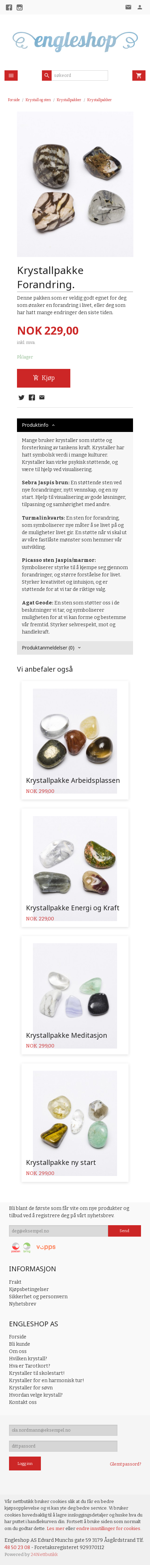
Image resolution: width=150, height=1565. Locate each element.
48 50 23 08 (17, 1547)
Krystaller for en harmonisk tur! (46, 1380)
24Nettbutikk (44, 1554)
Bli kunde (19, 1344)
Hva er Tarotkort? (29, 1366)
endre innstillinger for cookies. (108, 1528)
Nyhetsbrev (22, 1304)
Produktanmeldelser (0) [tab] (48, 647)
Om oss (18, 1351)
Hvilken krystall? (28, 1359)
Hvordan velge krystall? (36, 1395)
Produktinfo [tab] (35, 425)
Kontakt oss (23, 1402)
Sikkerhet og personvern (38, 1297)
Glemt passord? (125, 1464)
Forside (14, 100)
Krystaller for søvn (31, 1388)
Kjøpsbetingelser (29, 1289)
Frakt (15, 1282)
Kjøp (44, 378)
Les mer (56, 1528)
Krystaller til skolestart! (37, 1373)
